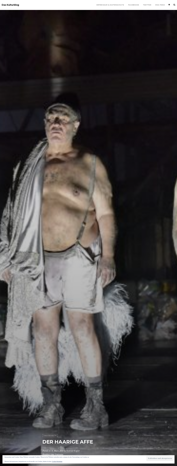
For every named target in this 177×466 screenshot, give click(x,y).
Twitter (147, 5)
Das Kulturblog (10, 5)
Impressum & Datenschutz (110, 5)
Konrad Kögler (73, 450)
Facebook (133, 5)
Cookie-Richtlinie (57, 461)
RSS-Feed (160, 5)
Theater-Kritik (50, 435)
